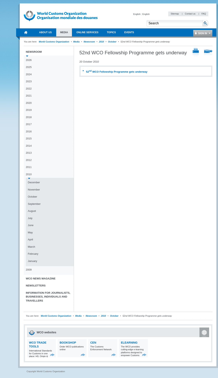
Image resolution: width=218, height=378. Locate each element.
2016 (29, 131)
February (33, 253)
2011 (29, 167)
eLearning (129, 342)
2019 (29, 109)
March (31, 246)
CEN (93, 342)
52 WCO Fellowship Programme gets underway (116, 71)
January (32, 261)
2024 (29, 74)
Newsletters (36, 285)
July (30, 218)
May (30, 232)
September (34, 203)
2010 (101, 41)
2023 (29, 81)
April (30, 239)
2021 (29, 95)
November (34, 189)
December (34, 182)
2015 (29, 138)
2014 (29, 145)
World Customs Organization (54, 41)
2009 (29, 269)
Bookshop (68, 342)
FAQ (203, 13)
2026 (29, 60)
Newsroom (89, 41)
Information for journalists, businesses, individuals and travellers (48, 296)
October (112, 41)
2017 (29, 124)
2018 (29, 117)
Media (76, 41)
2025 (29, 67)
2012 (29, 160)
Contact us (190, 13)
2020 (29, 102)
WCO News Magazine (40, 278)
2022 (29, 88)
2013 (29, 152)
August (32, 210)
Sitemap (175, 13)
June (30, 225)
